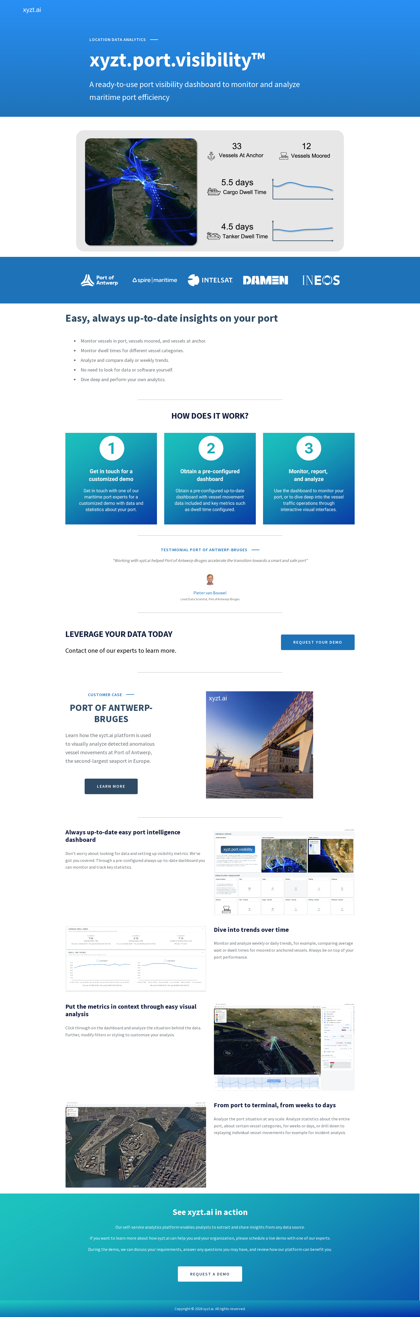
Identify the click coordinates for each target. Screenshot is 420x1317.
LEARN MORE (111, 786)
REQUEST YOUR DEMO (317, 642)
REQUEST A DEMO (210, 1274)
